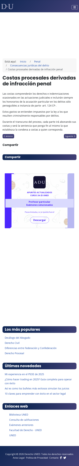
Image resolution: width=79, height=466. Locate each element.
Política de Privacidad (37, 457)
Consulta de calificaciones (24, 419)
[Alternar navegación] (75, 7)
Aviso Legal (19, 457)
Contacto (54, 457)
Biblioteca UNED (18, 414)
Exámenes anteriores (21, 425)
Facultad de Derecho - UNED (25, 430)
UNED (12, 435)
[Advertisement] (39, 34)
